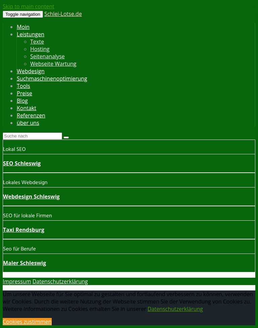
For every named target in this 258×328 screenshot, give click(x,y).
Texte (37, 41)
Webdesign (30, 71)
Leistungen (30, 34)
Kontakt (26, 108)
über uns (28, 122)
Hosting (39, 49)
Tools (23, 86)
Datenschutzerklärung (60, 281)
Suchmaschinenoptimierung (52, 78)
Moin (23, 27)
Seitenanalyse (47, 56)
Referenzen (31, 115)
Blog (22, 100)
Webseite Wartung (53, 63)
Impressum (17, 281)
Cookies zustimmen (27, 321)
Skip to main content (28, 6)
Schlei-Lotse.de (63, 13)
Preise (24, 93)
